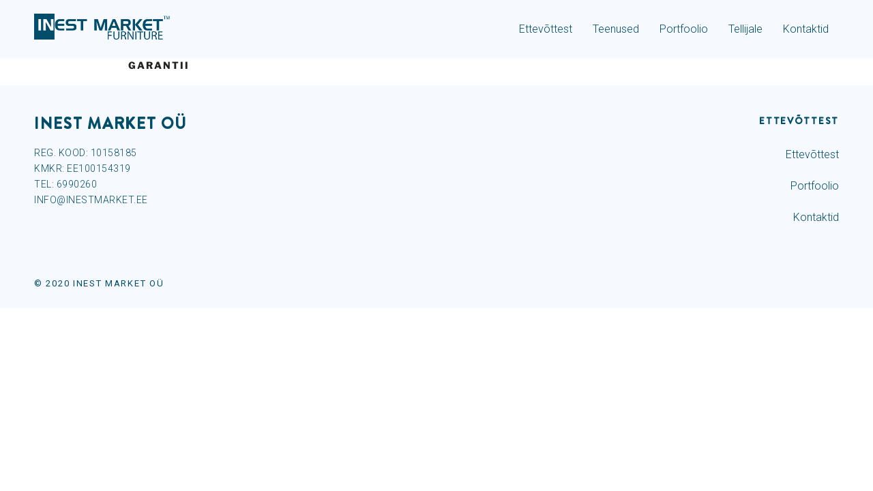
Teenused (616, 29)
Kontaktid (806, 29)
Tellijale (745, 29)
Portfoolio (684, 29)
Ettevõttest (545, 29)
